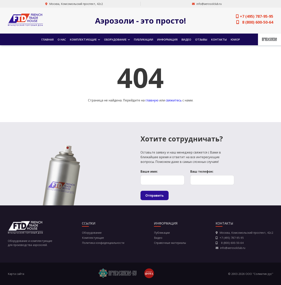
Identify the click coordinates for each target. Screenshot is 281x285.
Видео (186, 39)
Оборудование (117, 39)
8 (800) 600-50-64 (254, 22)
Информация (167, 39)
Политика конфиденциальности (103, 243)
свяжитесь (174, 100)
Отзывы (201, 39)
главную (151, 100)
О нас (62, 39)
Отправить (154, 195)
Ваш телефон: (201, 171)
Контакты (219, 39)
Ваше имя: (149, 171)
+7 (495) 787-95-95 (254, 16)
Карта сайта (16, 274)
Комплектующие (85, 39)
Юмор (235, 39)
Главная (47, 39)
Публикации (143, 39)
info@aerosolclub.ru (209, 4)
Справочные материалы (170, 243)
